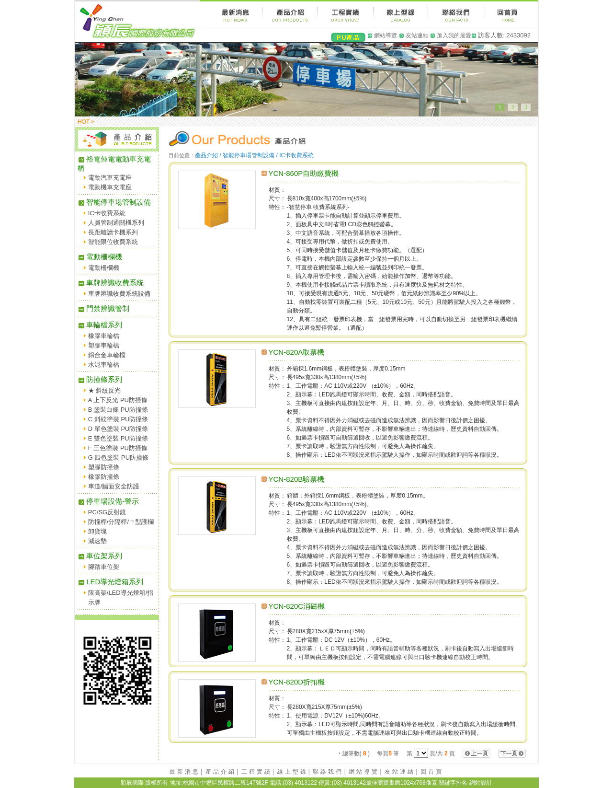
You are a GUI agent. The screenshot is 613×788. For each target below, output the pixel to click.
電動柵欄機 (100, 257)
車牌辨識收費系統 (111, 282)
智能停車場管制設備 (114, 202)
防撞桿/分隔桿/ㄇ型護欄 (121, 521)
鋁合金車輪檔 (106, 355)
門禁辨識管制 (103, 308)
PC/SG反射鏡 (107, 512)
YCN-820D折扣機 (297, 682)
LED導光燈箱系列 (110, 582)
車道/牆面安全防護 (114, 486)
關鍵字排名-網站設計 (465, 782)
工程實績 (256, 771)
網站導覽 (385, 35)
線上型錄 (292, 771)
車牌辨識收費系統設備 (119, 293)
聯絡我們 (328, 771)
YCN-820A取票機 (297, 352)
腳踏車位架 (103, 566)
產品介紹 (220, 771)
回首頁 (431, 771)
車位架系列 (100, 556)
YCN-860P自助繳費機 (304, 173)
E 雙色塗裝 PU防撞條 (118, 438)
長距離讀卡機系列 (113, 232)
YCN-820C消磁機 (297, 606)
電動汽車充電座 (110, 177)
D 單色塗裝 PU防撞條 (118, 428)
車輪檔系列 (100, 325)
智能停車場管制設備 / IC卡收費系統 (268, 155)
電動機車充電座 (110, 187)
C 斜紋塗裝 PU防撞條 (118, 419)
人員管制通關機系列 (116, 222)
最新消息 (185, 771)
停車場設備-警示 (108, 501)
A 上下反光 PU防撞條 (118, 400)
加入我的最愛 (454, 35)
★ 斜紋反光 (104, 390)
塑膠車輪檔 (103, 345)
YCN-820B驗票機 (297, 479)
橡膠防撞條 (103, 476)
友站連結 (417, 35)
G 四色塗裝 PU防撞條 (118, 457)
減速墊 (97, 541)
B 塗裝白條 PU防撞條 (118, 409)
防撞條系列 (100, 379)
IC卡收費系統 (106, 213)
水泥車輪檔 (103, 364)
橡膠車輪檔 (103, 335)
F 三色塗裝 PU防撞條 (118, 448)
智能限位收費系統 (113, 241)
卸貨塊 (97, 531)
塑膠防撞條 (103, 467)
